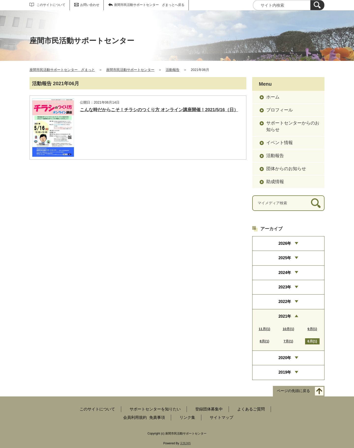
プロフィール (279, 110)
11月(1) (264, 329)
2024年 (285, 273)
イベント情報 (279, 142)
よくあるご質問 (251, 409)
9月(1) (312, 329)
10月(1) (288, 329)
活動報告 (172, 70)
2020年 (285, 358)
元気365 (185, 443)
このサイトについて (51, 5)
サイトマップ (221, 417)
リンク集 (187, 417)
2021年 (285, 316)
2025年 (285, 258)
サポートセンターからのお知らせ (292, 126)
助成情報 (275, 181)
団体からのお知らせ (286, 168)
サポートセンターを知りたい (155, 409)
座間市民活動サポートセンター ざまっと (62, 70)
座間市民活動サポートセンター (130, 70)
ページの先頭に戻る (293, 391)
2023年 (285, 287)
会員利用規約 (135, 417)
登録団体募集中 (209, 409)
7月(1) (288, 341)
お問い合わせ (89, 5)
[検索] (317, 5)
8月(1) (264, 341)
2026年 (285, 243)
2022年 (285, 301)
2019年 (285, 372)
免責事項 (157, 417)
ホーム (273, 97)
